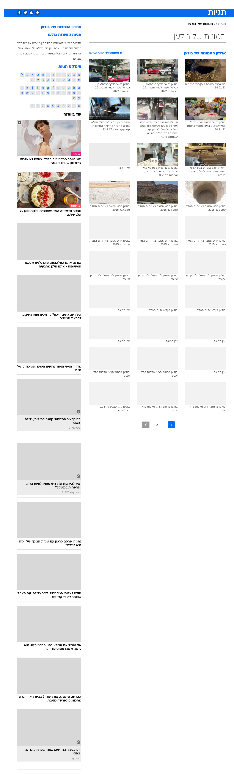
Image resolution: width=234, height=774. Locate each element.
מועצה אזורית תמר (25, 43)
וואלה (53, 48)
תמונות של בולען (196, 24)
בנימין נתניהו (43, 53)
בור (58, 53)
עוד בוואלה (68, 114)
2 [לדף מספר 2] (153, 424)
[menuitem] (183, 4)
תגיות (218, 24)
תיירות (99, 4)
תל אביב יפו (69, 43)
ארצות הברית (68, 53)
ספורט (172, 4)
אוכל (125, 4)
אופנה (69, 4)
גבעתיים (29, 53)
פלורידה (63, 48)
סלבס (146, 4)
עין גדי (45, 48)
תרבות (159, 4)
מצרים (73, 58)
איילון (16, 48)
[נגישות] (6, 4)
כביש (21, 53)
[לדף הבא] (141, 425)
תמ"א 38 (33, 48)
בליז (53, 53)
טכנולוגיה (84, 4)
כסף (135, 4)
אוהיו (23, 48)
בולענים (57, 43)
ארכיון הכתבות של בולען (57, 27)
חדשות (186, 4)
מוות (15, 53)
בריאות (112, 4)
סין (38, 43)
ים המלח (46, 43)
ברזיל (73, 48)
